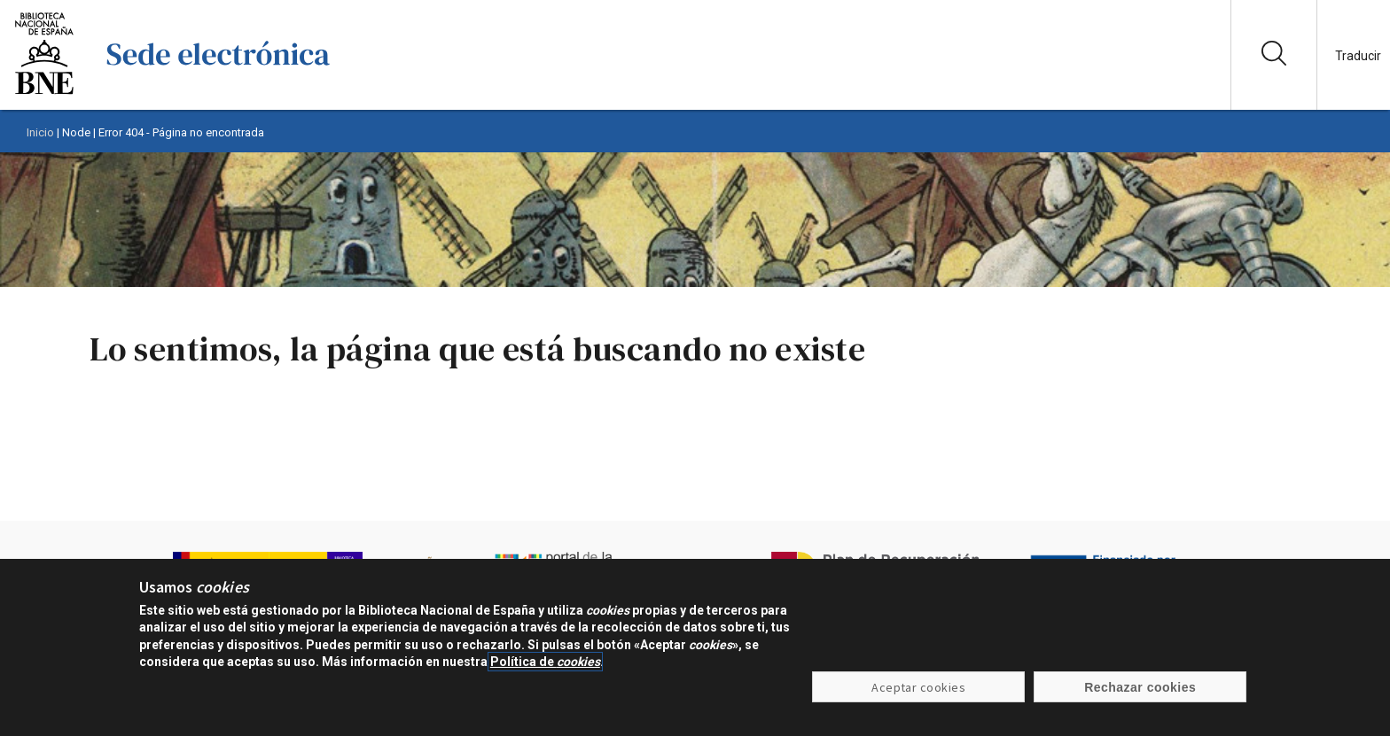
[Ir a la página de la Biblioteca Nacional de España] (44, 92)
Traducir (1358, 56)
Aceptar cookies (918, 687)
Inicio (40, 132)
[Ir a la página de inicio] (218, 92)
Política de (545, 662)
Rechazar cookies (1140, 687)
